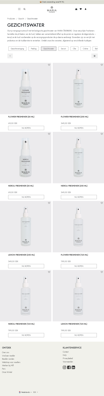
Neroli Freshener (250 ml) (74, 185)
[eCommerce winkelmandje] (76, 9)
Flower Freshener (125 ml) (74, 254)
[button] (49, 65)
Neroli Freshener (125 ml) (21, 323)
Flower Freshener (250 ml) (74, 116)
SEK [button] (35, 392)
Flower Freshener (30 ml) (21, 116)
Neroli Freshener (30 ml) (21, 185)
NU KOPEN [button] (26, 128)
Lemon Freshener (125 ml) (74, 323)
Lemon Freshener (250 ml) (21, 254)
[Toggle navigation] (19, 9)
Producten (11, 18)
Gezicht (21, 18)
